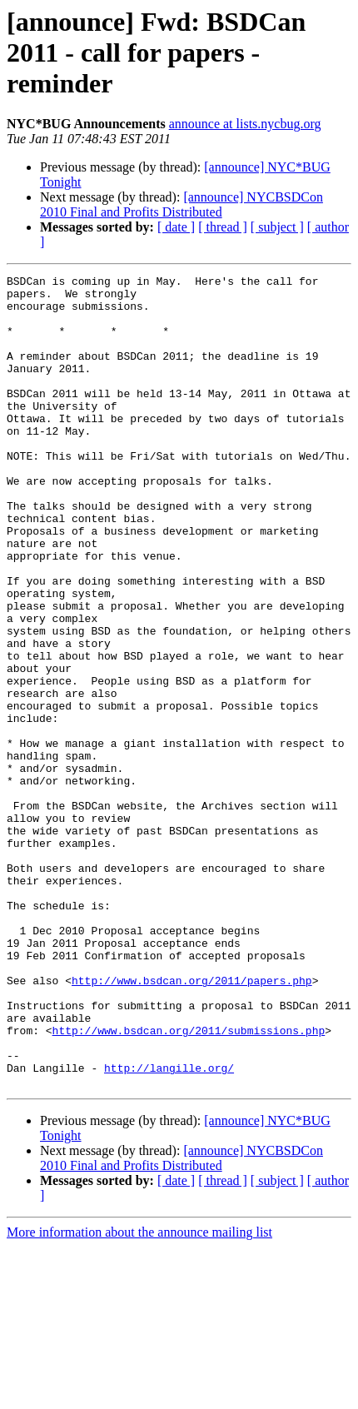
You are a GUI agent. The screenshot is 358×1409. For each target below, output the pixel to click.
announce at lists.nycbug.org (245, 124)
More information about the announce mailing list (139, 1394)
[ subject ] (277, 227)
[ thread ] (222, 227)
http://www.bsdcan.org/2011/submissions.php (189, 1182)
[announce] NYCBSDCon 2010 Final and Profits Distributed (181, 204)
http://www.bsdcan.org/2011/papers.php (192, 1122)
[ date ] (176, 227)
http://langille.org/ (169, 1227)
